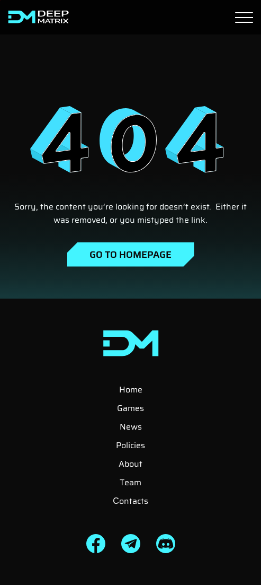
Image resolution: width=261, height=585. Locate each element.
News (131, 426)
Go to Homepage (130, 254)
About (130, 463)
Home (130, 389)
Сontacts (130, 501)
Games (130, 408)
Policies (130, 445)
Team (130, 482)
